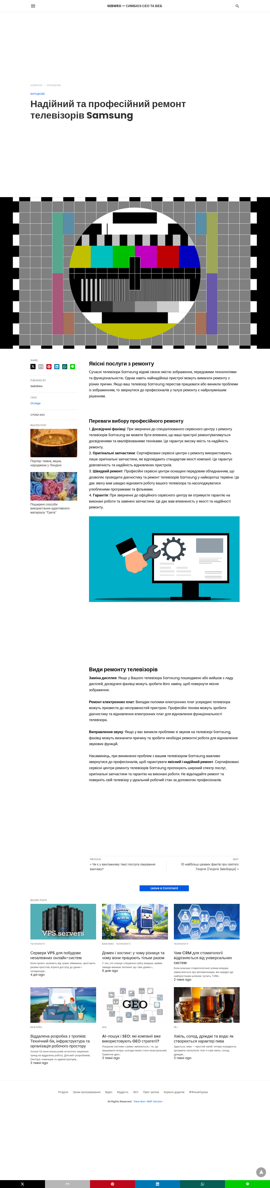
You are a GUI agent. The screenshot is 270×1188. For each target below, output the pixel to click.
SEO (104, 1027)
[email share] (40, 366)
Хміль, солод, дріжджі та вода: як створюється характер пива (203, 1038)
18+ (176, 1027)
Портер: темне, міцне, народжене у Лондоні (46, 463)
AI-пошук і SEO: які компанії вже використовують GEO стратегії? (131, 1038)
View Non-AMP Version (148, 1101)
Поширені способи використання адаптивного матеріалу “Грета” (50, 508)
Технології (37, 943)
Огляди (35, 403)
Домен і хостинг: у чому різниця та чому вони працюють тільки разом (133, 955)
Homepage (36, 85)
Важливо (108, 943)
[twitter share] (33, 366)
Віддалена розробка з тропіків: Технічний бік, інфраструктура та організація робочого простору (60, 1041)
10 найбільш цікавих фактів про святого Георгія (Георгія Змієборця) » (210, 866)
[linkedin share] (56, 366)
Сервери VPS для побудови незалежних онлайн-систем (56, 955)
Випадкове (54, 85)
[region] (135, 45)
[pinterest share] (49, 366)
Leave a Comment (164, 888)
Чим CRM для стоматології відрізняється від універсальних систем (203, 957)
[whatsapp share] (64, 366)
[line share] (72, 366)
